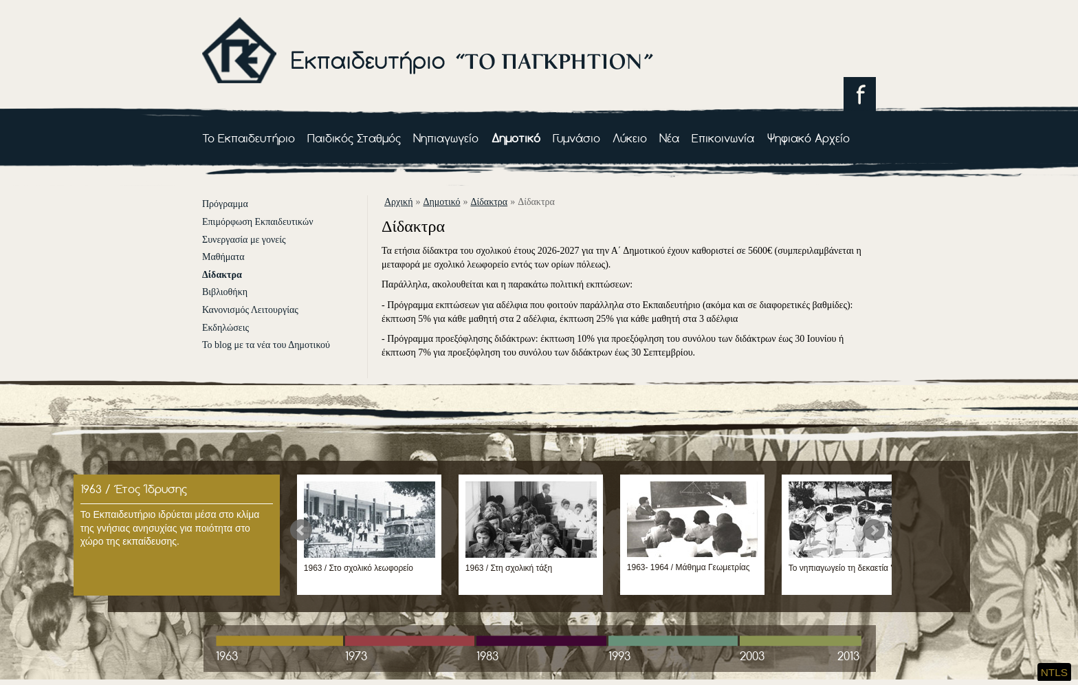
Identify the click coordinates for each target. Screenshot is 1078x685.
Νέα (669, 138)
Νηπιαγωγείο (445, 138)
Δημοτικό (516, 138)
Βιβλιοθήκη (225, 292)
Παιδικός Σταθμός (354, 138)
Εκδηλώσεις (225, 328)
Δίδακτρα (222, 275)
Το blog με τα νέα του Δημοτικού (266, 345)
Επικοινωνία (723, 138)
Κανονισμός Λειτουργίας (250, 310)
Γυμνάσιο (576, 138)
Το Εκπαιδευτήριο (248, 138)
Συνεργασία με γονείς (244, 240)
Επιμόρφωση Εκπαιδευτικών (258, 222)
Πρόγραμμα (225, 204)
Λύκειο (630, 138)
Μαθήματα (223, 257)
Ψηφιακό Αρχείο (808, 138)
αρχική (398, 202)
